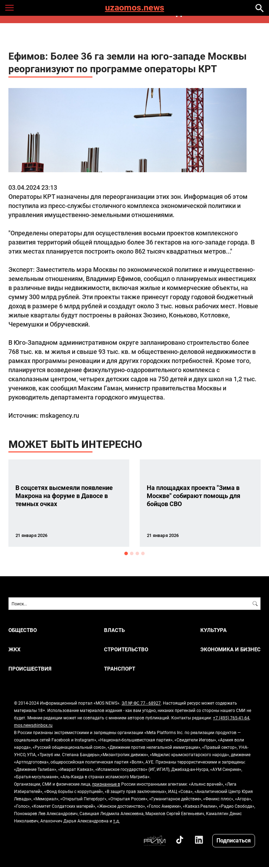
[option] (68, 503)
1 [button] (126, 553)
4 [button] (143, 553)
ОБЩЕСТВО (22, 630)
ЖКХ (14, 649)
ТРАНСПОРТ (119, 668)
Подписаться (233, 840)
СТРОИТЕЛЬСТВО (126, 649)
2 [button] (131, 553)
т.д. (116, 821)
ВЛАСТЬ (114, 630)
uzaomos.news (134, 8)
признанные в (106, 784)
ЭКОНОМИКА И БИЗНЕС (230, 649)
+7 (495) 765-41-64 (231, 717)
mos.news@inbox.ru (33, 725)
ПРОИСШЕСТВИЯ (29, 668)
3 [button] (137, 553)
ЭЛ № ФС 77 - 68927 (141, 703)
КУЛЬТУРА (213, 630)
